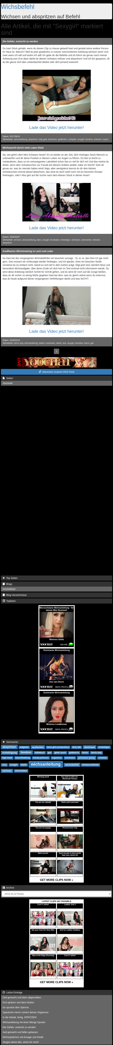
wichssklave (21, 771)
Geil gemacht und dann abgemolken (22, 997)
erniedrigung (9, 752)
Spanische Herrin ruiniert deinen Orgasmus (25, 1012)
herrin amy (18, 343)
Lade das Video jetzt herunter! (56, 127)
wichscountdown (90, 765)
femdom (89, 139)
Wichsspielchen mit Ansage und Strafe (23, 1037)
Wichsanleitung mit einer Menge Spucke (24, 1022)
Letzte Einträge (12, 992)
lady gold (43, 139)
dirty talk (76, 747)
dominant (75, 240)
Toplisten (9, 601)
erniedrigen (65, 240)
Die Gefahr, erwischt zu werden (20, 41)
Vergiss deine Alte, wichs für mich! (21, 1042)
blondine (79, 343)
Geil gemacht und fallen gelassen (20, 1032)
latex (39, 240)
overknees (50, 343)
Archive (8, 887)
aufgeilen (24, 747)
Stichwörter (10, 742)
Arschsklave (9, 589)
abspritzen (33, 139)
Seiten (8, 378)
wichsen (17, 240)
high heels (7, 758)
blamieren (52, 139)
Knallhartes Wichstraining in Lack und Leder (28, 251)
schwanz (102, 758)
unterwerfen (86, 240)
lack (64, 343)
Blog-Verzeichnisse (15, 595)
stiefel (58, 343)
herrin (86, 343)
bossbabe (54, 240)
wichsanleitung (20, 139)
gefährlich (62, 139)
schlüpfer (72, 139)
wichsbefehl (72, 764)
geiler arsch (60, 753)
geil (92, 343)
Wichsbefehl (17, 6)
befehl (41, 343)
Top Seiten (10, 578)
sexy (4, 765)
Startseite (8, 383)
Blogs (7, 584)
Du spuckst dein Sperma (16, 1007)
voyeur (105, 139)
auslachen (38, 747)
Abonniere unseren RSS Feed (56, 372)
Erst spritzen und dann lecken (18, 1002)
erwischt (97, 139)
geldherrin (74, 753)
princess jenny (86, 757)
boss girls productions (58, 747)
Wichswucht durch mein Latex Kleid (23, 147)
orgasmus (57, 758)
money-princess (41, 758)
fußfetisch (40, 753)
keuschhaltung (22, 758)
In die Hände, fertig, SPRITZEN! (20, 1017)
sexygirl (80, 139)
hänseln (96, 240)
